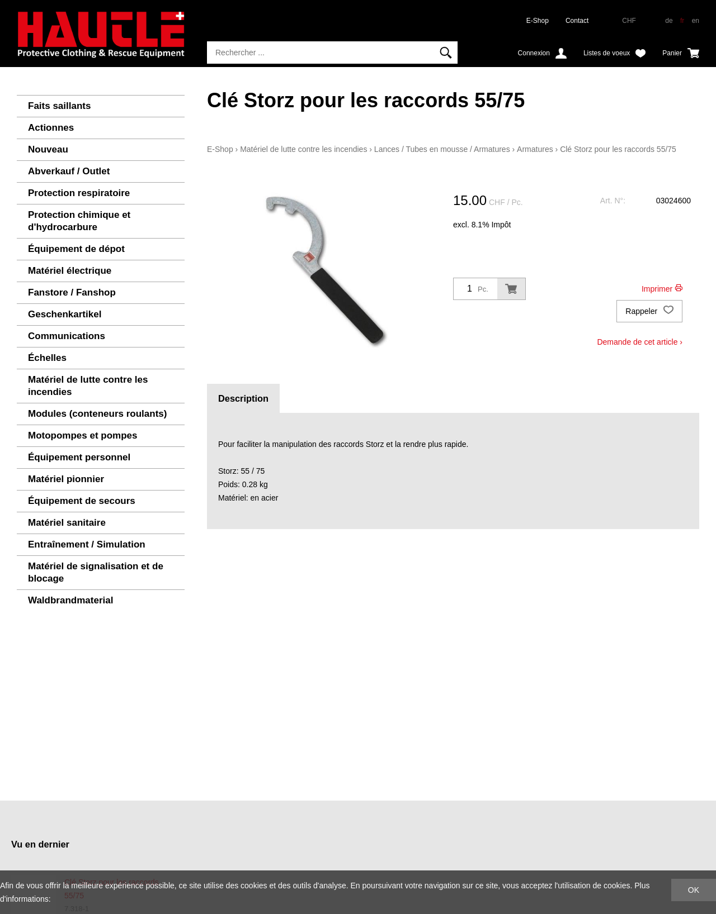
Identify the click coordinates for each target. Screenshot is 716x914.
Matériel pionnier (66, 479)
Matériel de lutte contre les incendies (88, 385)
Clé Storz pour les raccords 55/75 (618, 149)
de (668, 21)
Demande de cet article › (639, 341)
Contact (577, 21)
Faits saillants (59, 106)
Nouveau (48, 149)
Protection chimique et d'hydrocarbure (79, 221)
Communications (66, 336)
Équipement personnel (79, 457)
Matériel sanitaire (67, 522)
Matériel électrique (69, 270)
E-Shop (537, 21)
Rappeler (649, 311)
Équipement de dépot (76, 249)
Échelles (47, 358)
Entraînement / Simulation (86, 544)
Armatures (535, 149)
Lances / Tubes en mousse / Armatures (442, 149)
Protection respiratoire (79, 193)
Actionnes (51, 127)
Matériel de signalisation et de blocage (95, 572)
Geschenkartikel (64, 314)
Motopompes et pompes (83, 435)
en (695, 21)
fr (682, 21)
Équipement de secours (81, 501)
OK (693, 890)
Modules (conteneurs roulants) (97, 413)
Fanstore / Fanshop (72, 292)
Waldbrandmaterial (70, 600)
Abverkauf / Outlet (69, 171)
